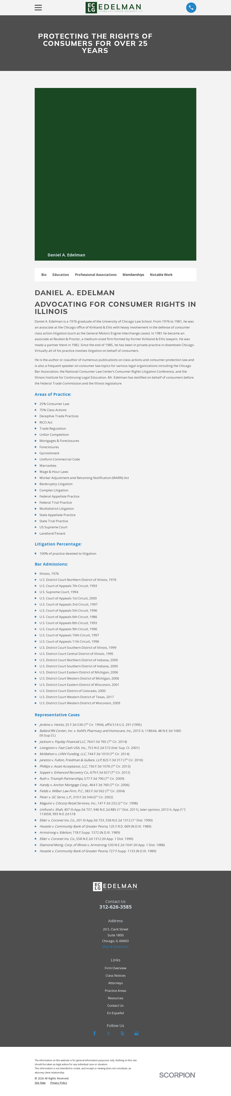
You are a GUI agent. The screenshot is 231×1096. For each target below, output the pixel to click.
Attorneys (115, 983)
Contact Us (115, 1005)
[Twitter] (108, 1033)
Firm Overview (115, 968)
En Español (115, 1013)
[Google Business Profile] (136, 1033)
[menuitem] (40, 1083)
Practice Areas (115, 990)
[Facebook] (94, 1033)
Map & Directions (115, 946)
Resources (115, 998)
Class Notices (116, 975)
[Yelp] (122, 1033)
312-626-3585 (115, 906)
